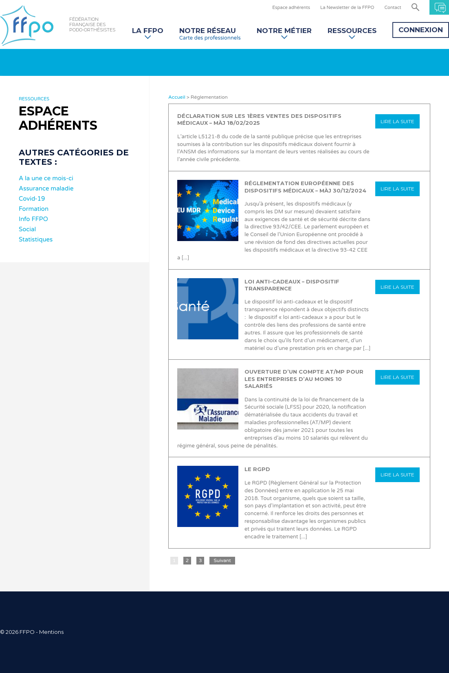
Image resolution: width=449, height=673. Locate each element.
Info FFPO (33, 219)
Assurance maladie (46, 188)
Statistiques (36, 239)
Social (27, 229)
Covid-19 (32, 198)
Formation (33, 209)
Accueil (176, 97)
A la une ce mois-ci (46, 178)
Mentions (51, 632)
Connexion (420, 30)
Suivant (222, 560)
